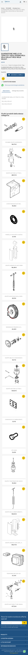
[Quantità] (3, 75)
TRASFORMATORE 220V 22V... (14, 573)
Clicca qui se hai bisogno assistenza (12, 85)
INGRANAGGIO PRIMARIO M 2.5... (14, 327)
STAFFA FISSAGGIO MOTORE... (14, 204)
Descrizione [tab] (6, 91)
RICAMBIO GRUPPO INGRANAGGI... (14, 142)
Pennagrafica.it (14, 653)
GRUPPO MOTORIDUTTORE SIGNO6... (14, 604)
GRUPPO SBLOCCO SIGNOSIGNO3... (14, 358)
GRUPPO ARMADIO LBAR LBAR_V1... (14, 542)
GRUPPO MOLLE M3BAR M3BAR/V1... (14, 512)
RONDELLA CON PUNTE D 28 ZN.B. (14, 234)
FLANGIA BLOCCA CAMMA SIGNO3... (14, 419)
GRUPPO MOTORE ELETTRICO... (14, 173)
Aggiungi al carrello (16, 75)
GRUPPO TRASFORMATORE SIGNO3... (14, 481)
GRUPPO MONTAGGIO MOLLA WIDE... (14, 296)
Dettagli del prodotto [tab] (18, 91)
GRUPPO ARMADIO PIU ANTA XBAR (14, 265)
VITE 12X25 (14, 450)
